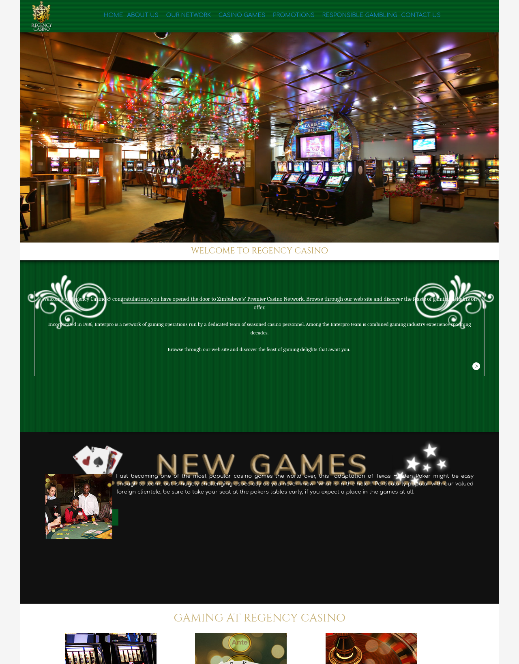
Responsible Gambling (341, 17)
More (476, 367)
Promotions (279, 17)
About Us (141, 17)
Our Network (182, 17)
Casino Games (231, 17)
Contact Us (401, 17)
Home (112, 17)
